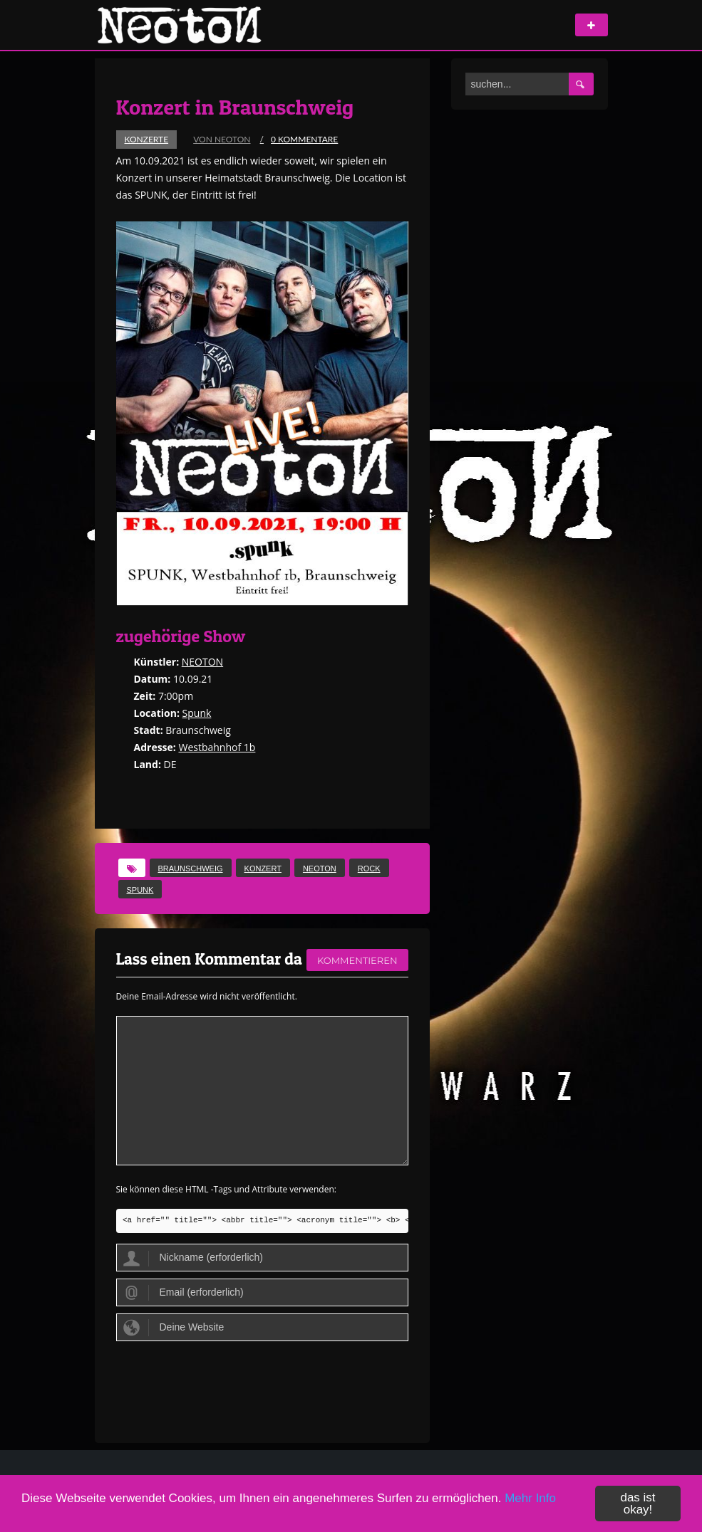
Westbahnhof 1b (216, 747)
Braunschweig (190, 868)
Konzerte (147, 139)
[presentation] (224, 1383)
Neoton (319, 868)
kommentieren (357, 960)
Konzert (263, 868)
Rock (369, 868)
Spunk (197, 713)
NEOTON (202, 661)
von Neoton (221, 139)
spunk (140, 890)
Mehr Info (530, 1498)
